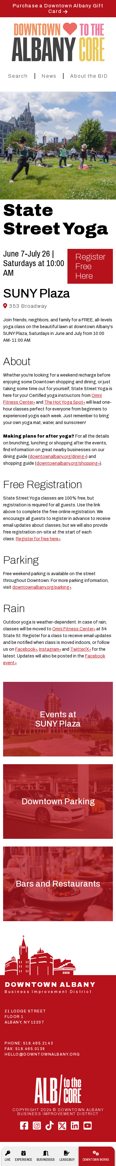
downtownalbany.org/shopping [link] (67, 463)
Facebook (25, 649)
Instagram (49, 649)
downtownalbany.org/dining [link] (57, 456)
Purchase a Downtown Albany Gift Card (58, 8)
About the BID (89, 76)
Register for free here (37, 539)
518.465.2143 (38, 1043)
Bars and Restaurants (58, 883)
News (49, 76)
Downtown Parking (58, 801)
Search (18, 76)
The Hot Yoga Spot (63, 402)
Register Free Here (90, 266)
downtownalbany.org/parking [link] (40, 587)
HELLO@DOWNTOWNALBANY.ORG (42, 1054)
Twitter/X (79, 649)
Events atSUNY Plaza (58, 719)
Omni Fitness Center (72, 629)
